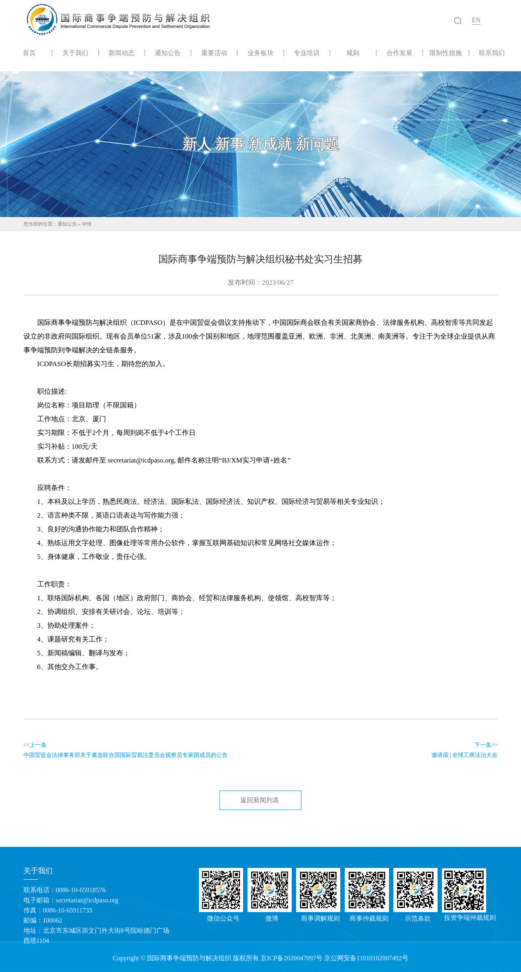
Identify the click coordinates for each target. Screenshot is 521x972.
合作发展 (399, 52)
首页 (29, 52)
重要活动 (214, 52)
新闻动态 (122, 52)
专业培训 (307, 52)
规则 (352, 52)
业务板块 (260, 52)
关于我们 (75, 52)
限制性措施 (445, 52)
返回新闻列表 (259, 800)
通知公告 (168, 52)
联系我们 (492, 52)
